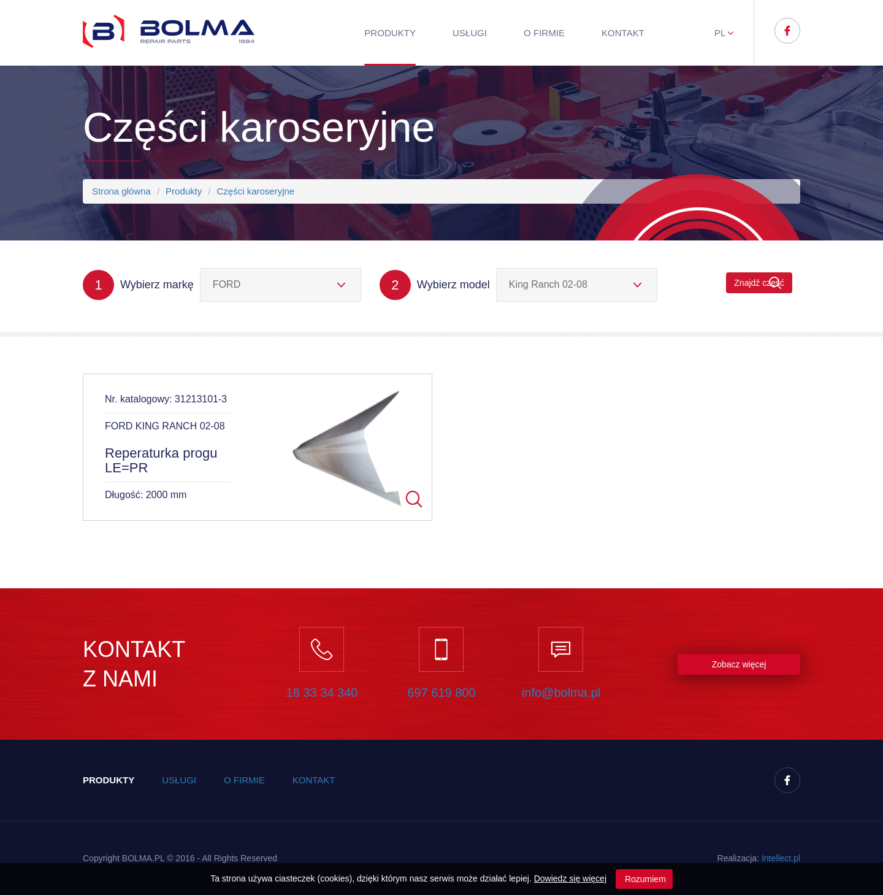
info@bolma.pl (561, 692)
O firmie (544, 33)
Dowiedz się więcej (570, 878)
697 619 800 (441, 692)
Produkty (390, 33)
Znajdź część (759, 283)
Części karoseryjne (255, 191)
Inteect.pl (781, 858)
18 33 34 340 (322, 692)
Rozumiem (644, 879)
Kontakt (623, 33)
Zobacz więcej (739, 664)
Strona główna (121, 191)
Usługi (470, 33)
